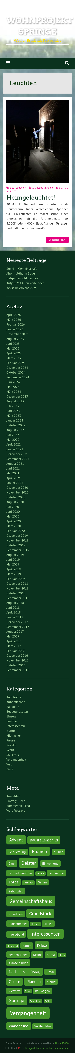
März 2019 (13, 574)
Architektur (38, 187)
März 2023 (13, 416)
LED (12, 187)
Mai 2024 (12, 387)
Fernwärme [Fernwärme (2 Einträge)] (56, 873)
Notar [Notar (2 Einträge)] (50, 972)
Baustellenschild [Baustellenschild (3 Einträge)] (44, 840)
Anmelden (13, 796)
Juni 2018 (13, 607)
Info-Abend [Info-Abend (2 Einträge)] (16, 934)
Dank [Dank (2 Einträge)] (11, 863)
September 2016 (17, 670)
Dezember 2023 (17, 396)
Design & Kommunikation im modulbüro (47, 1048)
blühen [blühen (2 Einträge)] (58, 852)
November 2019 (17, 540)
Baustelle (12, 707)
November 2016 (17, 660)
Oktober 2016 (15, 665)
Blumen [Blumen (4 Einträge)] (39, 851)
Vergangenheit (16, 759)
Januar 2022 (14, 449)
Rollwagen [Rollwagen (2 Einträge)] (42, 991)
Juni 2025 (13, 344)
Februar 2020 (15, 531)
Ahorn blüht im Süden (21, 273)
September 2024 (17, 377)
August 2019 (15, 555)
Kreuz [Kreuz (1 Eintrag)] (62, 955)
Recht (10, 750)
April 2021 (13, 478)
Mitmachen (14, 735)
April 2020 (13, 521)
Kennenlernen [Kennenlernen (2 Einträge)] (18, 954)
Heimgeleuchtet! (30, 197)
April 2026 (13, 315)
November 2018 (17, 588)
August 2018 (15, 603)
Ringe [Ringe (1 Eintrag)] (28, 991)
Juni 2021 (13, 468)
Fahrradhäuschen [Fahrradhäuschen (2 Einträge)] (20, 873)
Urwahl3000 (62, 1043)
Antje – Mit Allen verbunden (25, 283)
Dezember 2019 (17, 535)
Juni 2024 (13, 382)
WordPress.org (16, 810)
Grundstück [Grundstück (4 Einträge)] (40, 913)
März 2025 (13, 358)
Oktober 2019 (15, 545)
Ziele (9, 769)
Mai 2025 (12, 348)
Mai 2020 (12, 516)
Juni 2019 (13, 559)
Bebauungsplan (17, 711)
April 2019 (13, 569)
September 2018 (17, 598)
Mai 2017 (12, 636)
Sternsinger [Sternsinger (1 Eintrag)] (35, 1001)
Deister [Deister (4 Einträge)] (29, 863)
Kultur (10, 731)
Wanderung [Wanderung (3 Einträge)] (18, 1026)
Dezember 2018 (17, 583)
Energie (49, 187)
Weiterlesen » (57, 239)
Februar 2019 (15, 579)
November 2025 (17, 334)
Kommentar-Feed (18, 806)
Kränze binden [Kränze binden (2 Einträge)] (18, 963)
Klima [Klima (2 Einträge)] (51, 954)
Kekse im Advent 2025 (21, 288)
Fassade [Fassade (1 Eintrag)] (40, 873)
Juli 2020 (12, 507)
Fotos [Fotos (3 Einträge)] (13, 882)
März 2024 (13, 392)
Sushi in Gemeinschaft (21, 269)
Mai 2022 (12, 440)
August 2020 (15, 502)
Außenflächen (15, 702)
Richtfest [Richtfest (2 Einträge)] (14, 991)
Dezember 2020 (17, 488)
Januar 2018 (14, 617)
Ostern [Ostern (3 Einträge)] (14, 981)
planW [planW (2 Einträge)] (51, 982)
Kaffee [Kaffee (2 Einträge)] (26, 945)
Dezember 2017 (17, 622)
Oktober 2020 (15, 497)
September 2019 (17, 550)
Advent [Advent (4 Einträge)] (16, 840)
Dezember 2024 (17, 368)
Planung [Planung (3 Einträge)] (34, 981)
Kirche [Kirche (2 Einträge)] (37, 954)
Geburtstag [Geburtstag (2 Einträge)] (15, 891)
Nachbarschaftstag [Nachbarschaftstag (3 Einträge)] (24, 971)
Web (9, 764)
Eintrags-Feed (15, 801)
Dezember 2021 (17, 454)
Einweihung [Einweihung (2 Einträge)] (50, 863)
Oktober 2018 (15, 593)
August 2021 (15, 464)
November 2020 (17, 492)
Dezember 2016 (17, 655)
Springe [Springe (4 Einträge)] (16, 1000)
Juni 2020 (13, 512)
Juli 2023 (12, 406)
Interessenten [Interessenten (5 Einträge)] (45, 933)
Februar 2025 (15, 363)
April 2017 (13, 641)
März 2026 (13, 320)
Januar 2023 (14, 420)
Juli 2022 (12, 435)
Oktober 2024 (15, 372)
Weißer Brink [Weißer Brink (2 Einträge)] (42, 1026)
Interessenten (15, 726)
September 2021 (17, 459)
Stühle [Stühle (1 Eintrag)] (48, 1001)
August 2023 (15, 401)
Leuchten (21, 187)
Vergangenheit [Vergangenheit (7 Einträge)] (28, 1013)
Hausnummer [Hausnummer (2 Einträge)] (17, 923)
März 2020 (13, 526)
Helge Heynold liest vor (22, 278)
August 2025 (15, 339)
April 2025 (13, 353)
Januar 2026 (14, 329)
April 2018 (13, 612)
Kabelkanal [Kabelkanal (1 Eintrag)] (13, 946)
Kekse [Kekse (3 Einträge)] (42, 945)
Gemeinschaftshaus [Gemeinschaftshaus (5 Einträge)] (30, 901)
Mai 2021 (12, 473)
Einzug (11, 716)
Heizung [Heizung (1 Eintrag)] (35, 924)
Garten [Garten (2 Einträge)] (42, 882)
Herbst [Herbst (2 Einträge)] (48, 923)
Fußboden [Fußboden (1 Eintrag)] (28, 882)
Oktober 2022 (15, 425)
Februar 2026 (15, 324)
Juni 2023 (13, 411)
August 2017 (15, 631)
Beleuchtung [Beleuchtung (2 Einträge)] (17, 852)
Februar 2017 (15, 651)
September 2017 (17, 627)
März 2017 (13, 646)
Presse (10, 740)
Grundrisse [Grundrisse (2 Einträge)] (15, 914)
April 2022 (13, 444)
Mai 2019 (12, 564)
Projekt (58, 187)
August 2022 (15, 430)
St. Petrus (12, 755)
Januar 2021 (14, 483)
